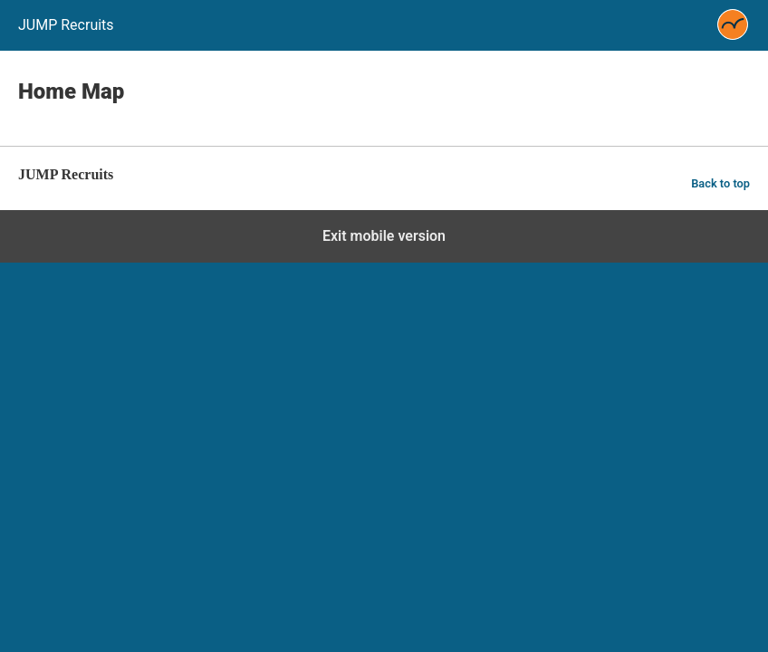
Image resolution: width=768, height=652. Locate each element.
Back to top (720, 183)
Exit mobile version (384, 235)
